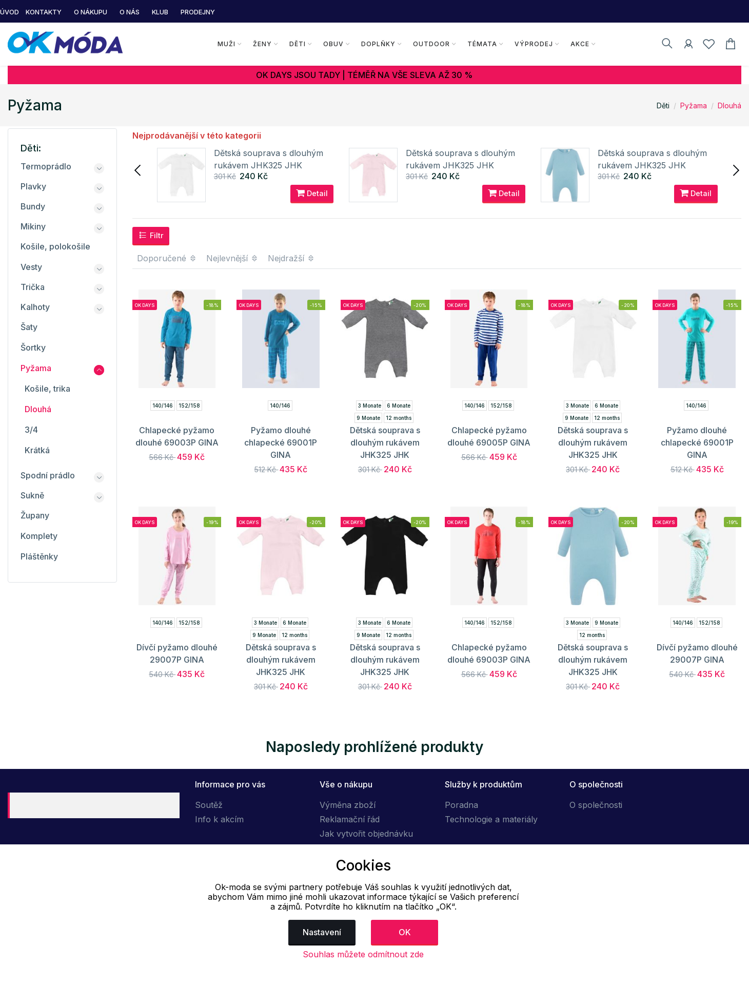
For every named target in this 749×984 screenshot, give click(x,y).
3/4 (31, 430)
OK (405, 932)
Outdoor (430, 44)
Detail (312, 194)
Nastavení (322, 932)
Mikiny (33, 226)
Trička (33, 287)
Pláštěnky (39, 556)
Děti (297, 44)
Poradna (461, 805)
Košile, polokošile (55, 246)
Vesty (31, 267)
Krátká (37, 450)
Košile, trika (47, 388)
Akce (579, 44)
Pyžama (693, 105)
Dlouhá (729, 105)
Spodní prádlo (48, 475)
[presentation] (138, 169)
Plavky (33, 186)
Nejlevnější (232, 258)
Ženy (261, 44)
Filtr (151, 235)
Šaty (29, 327)
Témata (482, 44)
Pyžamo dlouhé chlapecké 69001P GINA (280, 442)
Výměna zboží (348, 805)
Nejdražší (291, 258)
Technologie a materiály (491, 819)
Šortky (33, 347)
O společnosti (595, 805)
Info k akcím (219, 819)
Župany (35, 515)
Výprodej (533, 44)
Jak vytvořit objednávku (366, 833)
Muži (226, 44)
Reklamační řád (350, 819)
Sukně (32, 495)
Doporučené (167, 258)
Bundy (33, 206)
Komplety (39, 536)
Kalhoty (35, 307)
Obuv (333, 44)
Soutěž (209, 805)
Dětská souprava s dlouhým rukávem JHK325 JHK (385, 442)
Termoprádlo (46, 166)
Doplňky (378, 44)
